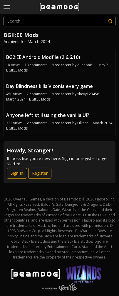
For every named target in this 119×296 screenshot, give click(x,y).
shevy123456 (88, 93)
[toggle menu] (7, 7)
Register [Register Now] (40, 173)
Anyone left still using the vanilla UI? (47, 115)
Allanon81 (85, 64)
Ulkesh (82, 122)
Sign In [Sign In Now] (17, 173)
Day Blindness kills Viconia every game (49, 86)
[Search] (110, 21)
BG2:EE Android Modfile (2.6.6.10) (43, 57)
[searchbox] (59, 21)
